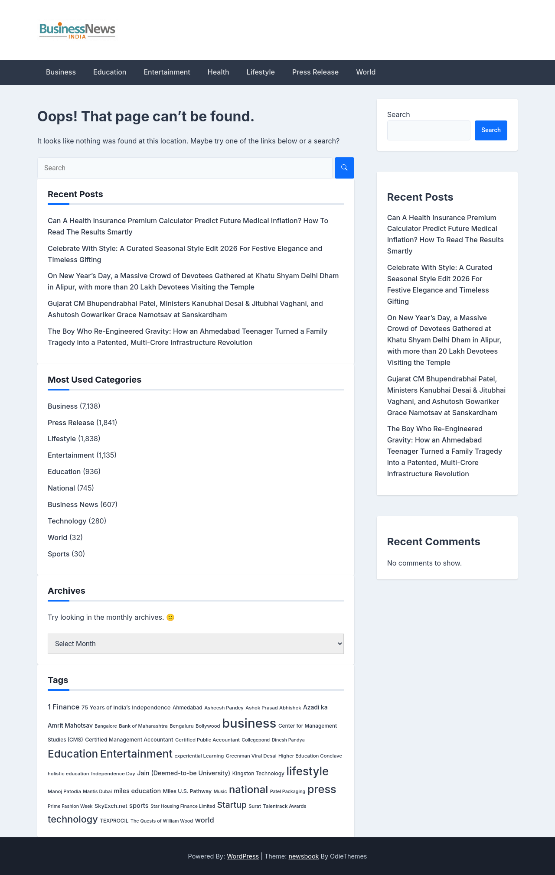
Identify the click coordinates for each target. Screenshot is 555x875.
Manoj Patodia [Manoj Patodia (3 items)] (64, 791)
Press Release (315, 72)
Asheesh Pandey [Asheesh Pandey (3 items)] (224, 708)
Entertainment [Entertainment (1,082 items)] (136, 753)
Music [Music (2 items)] (220, 791)
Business (61, 72)
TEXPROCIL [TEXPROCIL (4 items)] (114, 820)
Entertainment (167, 72)
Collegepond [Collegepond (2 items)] (256, 740)
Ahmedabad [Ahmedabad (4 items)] (187, 707)
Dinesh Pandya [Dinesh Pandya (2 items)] (288, 740)
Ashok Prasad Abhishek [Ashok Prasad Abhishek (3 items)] (273, 708)
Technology (67, 521)
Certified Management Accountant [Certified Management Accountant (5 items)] (129, 739)
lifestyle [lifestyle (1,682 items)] (307, 771)
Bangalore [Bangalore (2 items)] (106, 726)
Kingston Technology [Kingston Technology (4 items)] (258, 773)
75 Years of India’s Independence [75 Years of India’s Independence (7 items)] (126, 707)
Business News (73, 504)
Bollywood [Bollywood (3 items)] (208, 726)
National (61, 488)
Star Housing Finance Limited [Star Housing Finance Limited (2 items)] (182, 806)
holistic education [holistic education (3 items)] (68, 774)
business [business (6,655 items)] (249, 723)
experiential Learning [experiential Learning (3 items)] (199, 756)
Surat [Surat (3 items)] (254, 806)
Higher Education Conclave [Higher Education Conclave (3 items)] (310, 756)
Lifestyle (261, 72)
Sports (58, 554)
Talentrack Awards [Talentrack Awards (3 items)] (284, 806)
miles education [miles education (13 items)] (137, 790)
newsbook (303, 856)
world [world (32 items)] (204, 820)
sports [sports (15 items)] (139, 806)
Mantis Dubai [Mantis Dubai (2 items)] (97, 791)
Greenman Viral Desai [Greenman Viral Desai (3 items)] (251, 756)
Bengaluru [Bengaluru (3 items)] (181, 726)
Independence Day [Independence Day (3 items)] (113, 774)
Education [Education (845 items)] (73, 753)
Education (109, 72)
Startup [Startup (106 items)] (232, 805)
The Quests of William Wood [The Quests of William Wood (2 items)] (162, 821)
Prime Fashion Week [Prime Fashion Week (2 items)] (70, 806)
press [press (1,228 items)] (321, 789)
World (365, 72)
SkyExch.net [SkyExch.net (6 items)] (111, 806)
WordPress (243, 856)
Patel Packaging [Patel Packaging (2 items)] (287, 791)
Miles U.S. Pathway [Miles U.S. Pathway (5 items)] (187, 791)
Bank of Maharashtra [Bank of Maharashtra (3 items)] (143, 726)
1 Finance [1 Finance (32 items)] (63, 707)
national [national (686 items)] (248, 789)
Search (398, 114)
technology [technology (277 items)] (73, 819)
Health (218, 72)
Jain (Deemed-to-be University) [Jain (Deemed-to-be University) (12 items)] (183, 773)
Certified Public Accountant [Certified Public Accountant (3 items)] (207, 740)
